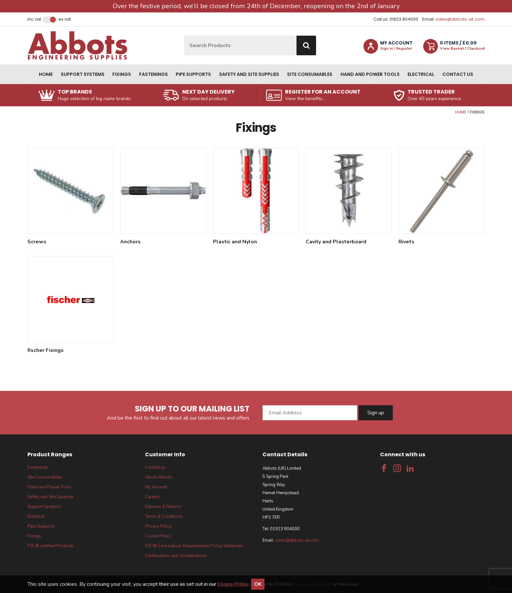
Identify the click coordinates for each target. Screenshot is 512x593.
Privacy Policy (158, 526)
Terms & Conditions (164, 516)
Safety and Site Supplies (249, 74)
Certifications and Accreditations (176, 556)
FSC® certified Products (50, 546)
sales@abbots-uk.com (460, 19)
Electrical (421, 74)
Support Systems (82, 74)
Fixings (121, 74)
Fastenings (153, 74)
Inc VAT (34, 19)
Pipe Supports (193, 74)
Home (46, 74)
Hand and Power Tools (370, 74)
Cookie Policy (158, 536)
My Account (156, 487)
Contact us (457, 74)
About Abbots (158, 477)
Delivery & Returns (163, 507)
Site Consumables (309, 74)
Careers (152, 497)
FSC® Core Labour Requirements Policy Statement (194, 546)
